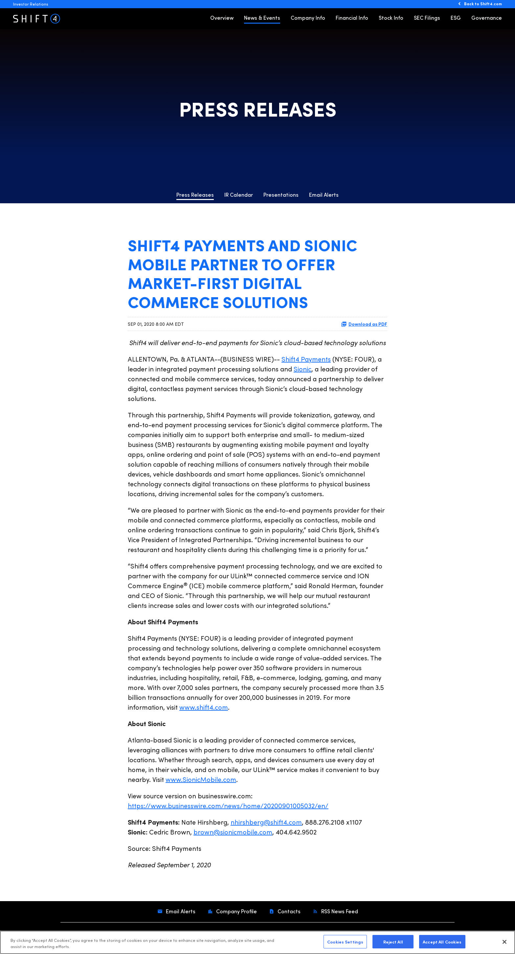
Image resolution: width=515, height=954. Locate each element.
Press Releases (195, 194)
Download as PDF (364, 324)
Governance (486, 17)
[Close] (504, 944)
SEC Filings (427, 17)
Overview (222, 17)
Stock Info (391, 17)
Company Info (308, 17)
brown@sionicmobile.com (232, 831)
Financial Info (352, 17)
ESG (456, 17)
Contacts (288, 911)
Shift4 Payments (306, 358)
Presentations (281, 194)
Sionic (302, 368)
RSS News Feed (339, 911)
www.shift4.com (203, 706)
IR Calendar (238, 194)
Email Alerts (324, 194)
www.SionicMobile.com (201, 779)
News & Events (262, 17)
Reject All (393, 944)
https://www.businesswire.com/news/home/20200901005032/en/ (228, 805)
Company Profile (236, 911)
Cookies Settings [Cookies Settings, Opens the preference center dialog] (345, 944)
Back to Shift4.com (483, 4)
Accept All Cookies (442, 944)
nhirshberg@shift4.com (266, 821)
